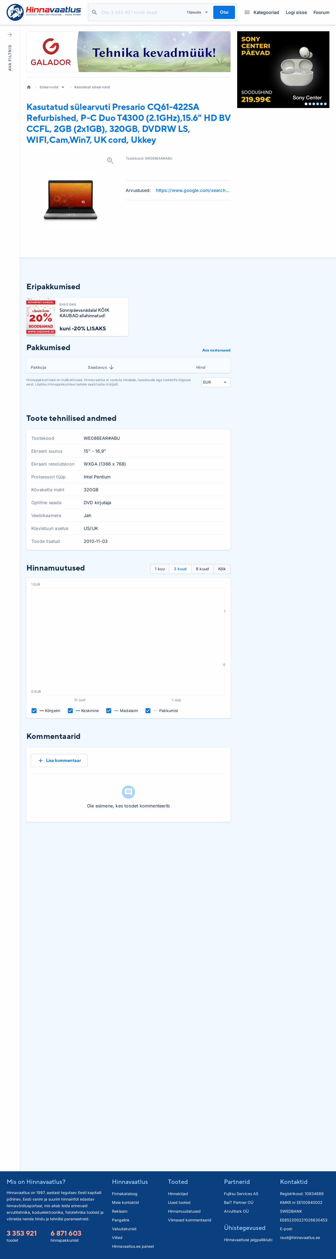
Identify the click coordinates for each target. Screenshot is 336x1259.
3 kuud (180, 568)
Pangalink (121, 1220)
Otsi (94, 12)
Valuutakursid (124, 1228)
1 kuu (160, 568)
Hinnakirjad (178, 1193)
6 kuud (202, 568)
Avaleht (29, 87)
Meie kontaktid (125, 1202)
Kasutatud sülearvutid (92, 87)
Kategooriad (262, 12)
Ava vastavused (216, 350)
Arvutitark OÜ (236, 1211)
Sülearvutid (49, 87)
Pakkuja (38, 367)
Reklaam (119, 1211)
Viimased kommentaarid (189, 1220)
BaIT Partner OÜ (238, 1202)
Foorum (321, 12)
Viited (117, 1237)
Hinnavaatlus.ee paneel (133, 1246)
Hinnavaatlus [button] (130, 1181)
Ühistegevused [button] (244, 1227)
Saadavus (101, 367)
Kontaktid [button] (293, 1181)
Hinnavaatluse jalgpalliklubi (248, 1239)
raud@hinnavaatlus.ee (300, 1237)
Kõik (222, 568)
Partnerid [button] (237, 1181)
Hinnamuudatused (184, 1211)
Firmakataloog (125, 1193)
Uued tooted (179, 1202)
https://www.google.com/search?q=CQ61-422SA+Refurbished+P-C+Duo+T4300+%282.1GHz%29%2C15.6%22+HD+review (193, 190)
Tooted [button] (178, 1181)
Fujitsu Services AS (241, 1193)
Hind (200, 367)
